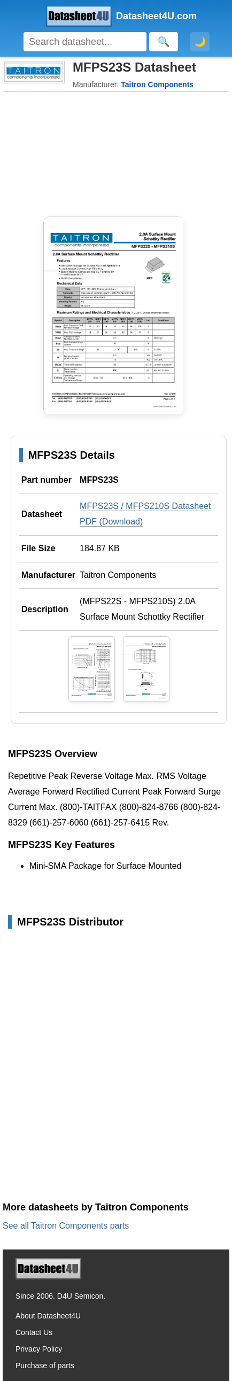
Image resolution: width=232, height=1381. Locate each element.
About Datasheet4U (48, 1315)
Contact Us (34, 1332)
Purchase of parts (45, 1365)
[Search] (85, 41)
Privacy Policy (39, 1349)
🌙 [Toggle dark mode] (200, 41)
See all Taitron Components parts (66, 1225)
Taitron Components (118, 575)
